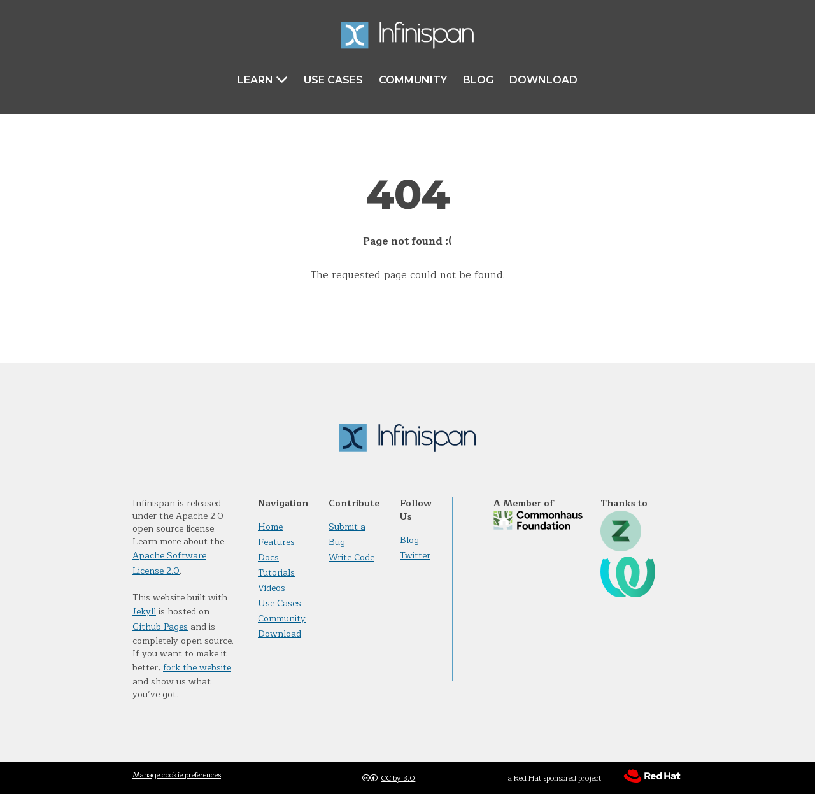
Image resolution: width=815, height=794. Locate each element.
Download (543, 80)
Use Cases (333, 80)
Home (270, 527)
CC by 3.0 (398, 778)
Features (276, 542)
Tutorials (276, 572)
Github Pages (160, 627)
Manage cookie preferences (176, 775)
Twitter (415, 555)
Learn (262, 79)
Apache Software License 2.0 (169, 563)
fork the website (197, 667)
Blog (478, 80)
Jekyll (144, 611)
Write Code (351, 557)
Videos (271, 588)
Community (413, 80)
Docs (268, 557)
